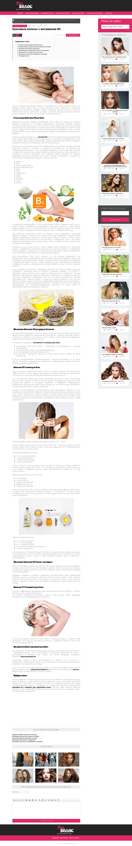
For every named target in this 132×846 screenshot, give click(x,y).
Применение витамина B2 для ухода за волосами (35, 47)
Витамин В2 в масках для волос (29, 48)
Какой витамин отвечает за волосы (24, 734)
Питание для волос (63, 13)
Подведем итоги (24, 56)
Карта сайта (74, 838)
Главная (20, 13)
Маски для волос (78, 13)
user (33, 26)
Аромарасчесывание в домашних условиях (33, 54)
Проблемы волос (47, 13)
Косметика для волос (95, 13)
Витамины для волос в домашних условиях (27, 741)
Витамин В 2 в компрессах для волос (31, 52)
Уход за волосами (31, 13)
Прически (108, 13)
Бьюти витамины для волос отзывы (24, 738)
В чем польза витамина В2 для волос (31, 45)
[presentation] (47, 794)
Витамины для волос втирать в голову (25, 736)
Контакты (64, 838)
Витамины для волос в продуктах (24, 740)
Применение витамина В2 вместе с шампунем (34, 50)
